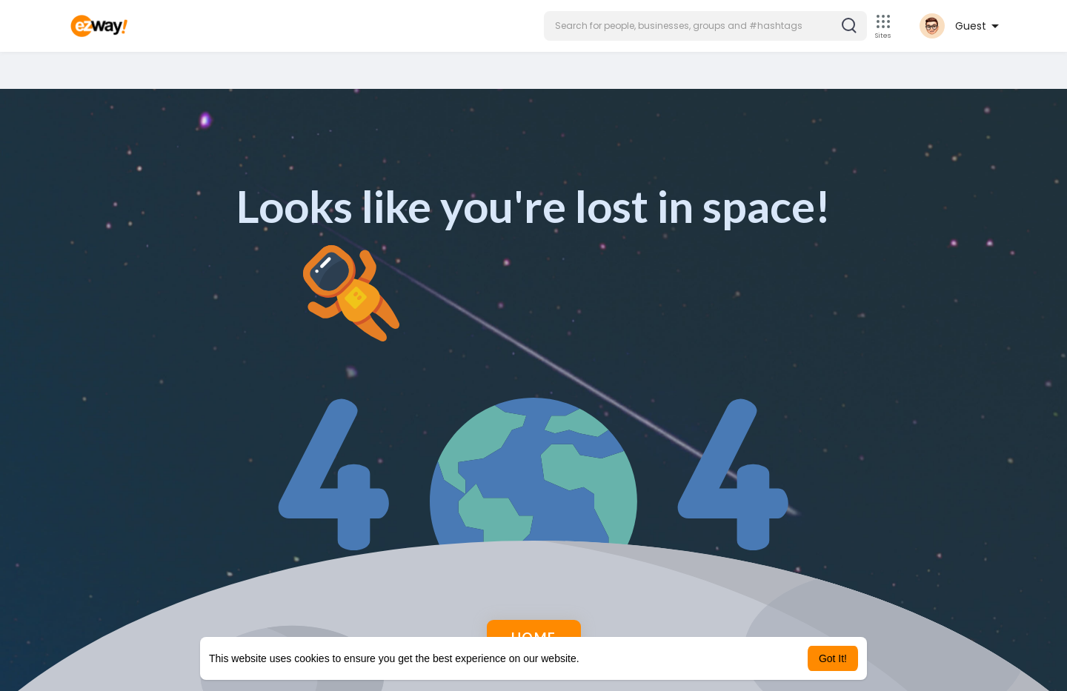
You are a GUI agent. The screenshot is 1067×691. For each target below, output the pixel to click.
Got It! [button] (833, 658)
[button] (705, 26)
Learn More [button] (609, 658)
